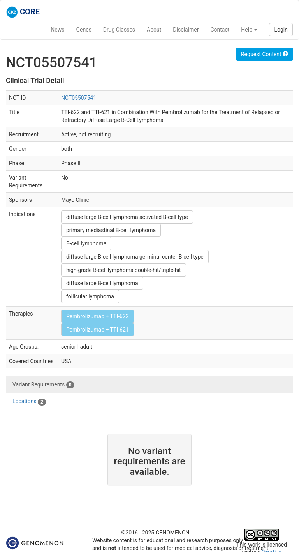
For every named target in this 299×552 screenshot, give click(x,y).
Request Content (264, 54)
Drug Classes (119, 29)
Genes (83, 29)
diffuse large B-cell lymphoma (102, 283)
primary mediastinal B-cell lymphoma (111, 230)
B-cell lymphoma (86, 243)
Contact (219, 29)
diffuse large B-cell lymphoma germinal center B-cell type (135, 257)
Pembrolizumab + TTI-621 (97, 329)
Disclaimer (186, 29)
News (57, 29)
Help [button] (249, 29)
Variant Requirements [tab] (43, 384)
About (154, 29)
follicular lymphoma (90, 296)
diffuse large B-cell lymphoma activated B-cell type (127, 217)
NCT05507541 (78, 98)
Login (281, 29)
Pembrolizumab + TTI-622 (97, 316)
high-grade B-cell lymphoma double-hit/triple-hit (123, 270)
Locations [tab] (29, 401)
